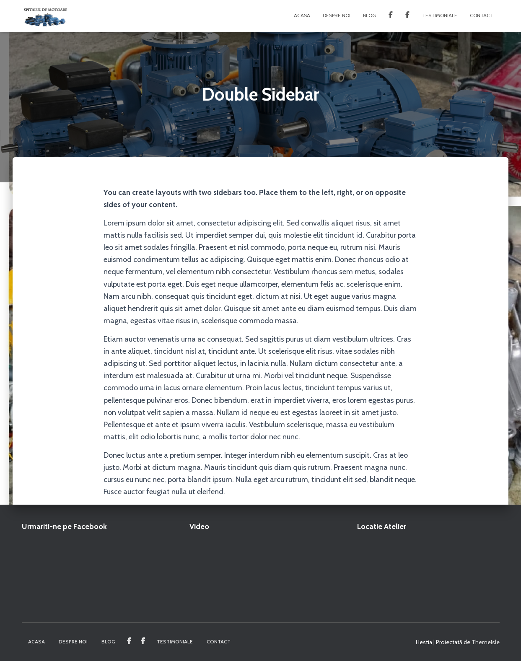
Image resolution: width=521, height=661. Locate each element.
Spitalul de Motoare (407, 16)
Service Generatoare (390, 16)
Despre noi (336, 15)
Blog (369, 15)
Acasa (302, 15)
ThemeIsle (486, 642)
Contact (481, 15)
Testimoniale (439, 15)
